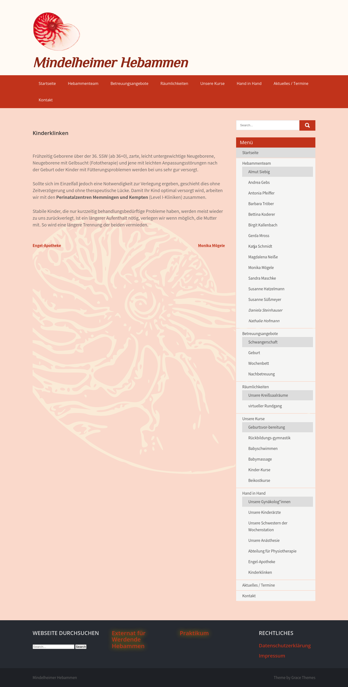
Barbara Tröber (261, 203)
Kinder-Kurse (259, 469)
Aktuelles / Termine (291, 83)
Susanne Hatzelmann (266, 288)
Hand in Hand (249, 83)
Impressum (272, 655)
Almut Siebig (259, 171)
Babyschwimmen (262, 448)
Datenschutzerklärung (285, 645)
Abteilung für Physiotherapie (272, 551)
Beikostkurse (259, 480)
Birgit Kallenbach (262, 225)
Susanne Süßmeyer (264, 299)
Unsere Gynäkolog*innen (269, 501)
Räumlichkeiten (174, 83)
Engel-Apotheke (47, 245)
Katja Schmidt (260, 246)
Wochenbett (258, 363)
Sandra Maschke (262, 278)
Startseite (47, 83)
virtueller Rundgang (265, 406)
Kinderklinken (260, 572)
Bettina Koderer (261, 214)
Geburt (254, 352)
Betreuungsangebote (129, 83)
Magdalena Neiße (263, 257)
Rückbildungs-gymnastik (269, 438)
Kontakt (46, 100)
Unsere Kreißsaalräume (268, 395)
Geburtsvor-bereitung (266, 427)
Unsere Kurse (212, 83)
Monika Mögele (211, 245)
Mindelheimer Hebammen (110, 62)
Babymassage (260, 459)
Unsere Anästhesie (264, 540)
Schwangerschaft (262, 342)
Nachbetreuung (261, 374)
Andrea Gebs (259, 182)
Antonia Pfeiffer (261, 193)
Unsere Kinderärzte (264, 512)
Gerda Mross (258, 235)
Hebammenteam (83, 83)
